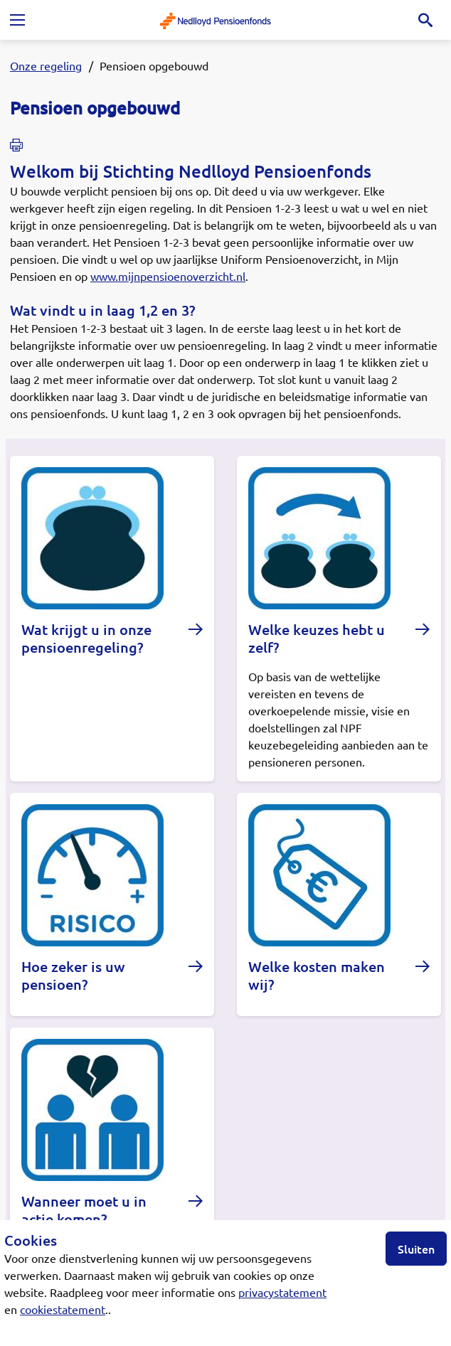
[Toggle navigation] (17, 20)
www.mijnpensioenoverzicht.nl (167, 276)
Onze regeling (46, 65)
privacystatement (282, 1292)
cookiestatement (62, 1309)
